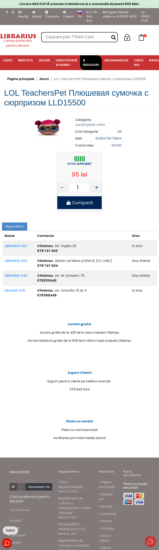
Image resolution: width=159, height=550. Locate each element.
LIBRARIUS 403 (15, 246)
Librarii (36, 14)
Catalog (106, 528)
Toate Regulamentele (70, 484)
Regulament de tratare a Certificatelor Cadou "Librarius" (74, 505)
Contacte (52, 14)
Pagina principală (20, 79)
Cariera (68, 14)
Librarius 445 (14, 290)
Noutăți (23, 14)
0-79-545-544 (92, 16)
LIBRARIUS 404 (15, 260)
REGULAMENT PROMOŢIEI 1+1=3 (71, 527)
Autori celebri (104, 538)
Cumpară (79, 203)
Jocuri (44, 79)
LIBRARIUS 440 (15, 275)
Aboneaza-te (39, 487)
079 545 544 (19, 510)
